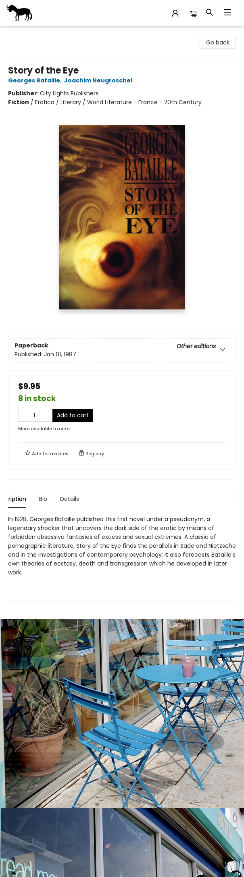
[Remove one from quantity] (24, 415)
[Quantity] (34, 415)
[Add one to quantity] (45, 415)
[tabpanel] (122, 558)
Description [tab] (24, 499)
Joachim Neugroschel (99, 80)
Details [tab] (83, 499)
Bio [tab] (57, 499)
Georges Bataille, (36, 80)
